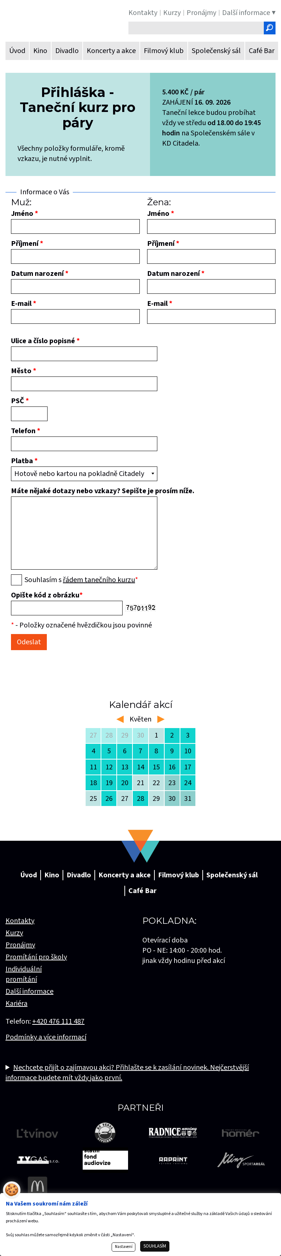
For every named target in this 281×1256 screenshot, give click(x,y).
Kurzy (14, 933)
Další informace (29, 991)
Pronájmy (20, 945)
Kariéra (16, 1003)
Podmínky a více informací (45, 1037)
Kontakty (19, 921)
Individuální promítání (23, 974)
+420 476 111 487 (58, 1021)
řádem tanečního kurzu (99, 580)
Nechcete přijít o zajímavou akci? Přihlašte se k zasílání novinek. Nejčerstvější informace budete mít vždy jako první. (127, 1072)
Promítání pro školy (36, 957)
